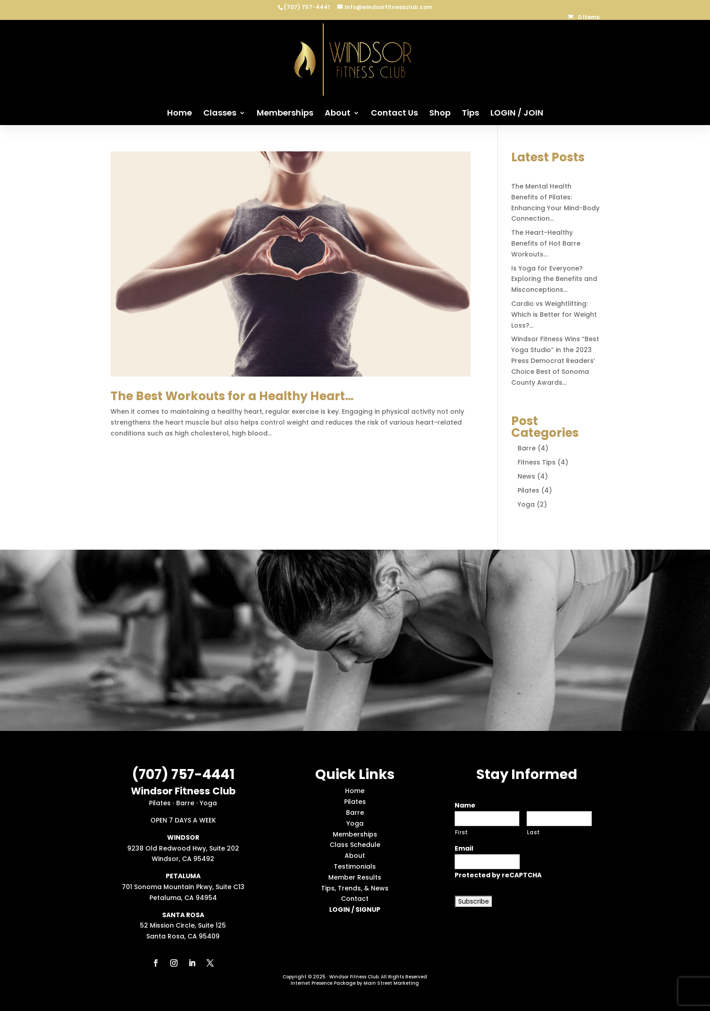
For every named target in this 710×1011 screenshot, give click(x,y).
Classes (219, 114)
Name (465, 805)
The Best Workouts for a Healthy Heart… (232, 396)
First (461, 832)
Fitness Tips (537, 462)
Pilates (528, 490)
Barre (527, 448)
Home (179, 114)
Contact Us (394, 114)
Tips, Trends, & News (355, 888)
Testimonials (355, 866)
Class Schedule (355, 844)
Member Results (354, 877)
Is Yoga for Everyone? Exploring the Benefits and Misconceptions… (554, 279)
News (526, 476)
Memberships (285, 114)
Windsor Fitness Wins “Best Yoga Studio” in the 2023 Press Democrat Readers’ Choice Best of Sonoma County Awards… (555, 360)
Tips (470, 114)
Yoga (526, 504)
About (337, 114)
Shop (440, 114)
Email (464, 848)
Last (533, 832)
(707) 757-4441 (307, 7)
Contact (355, 898)
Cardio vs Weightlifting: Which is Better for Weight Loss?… (554, 314)
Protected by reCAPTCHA (498, 875)
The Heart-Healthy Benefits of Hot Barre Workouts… (545, 243)
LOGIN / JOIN (516, 114)
